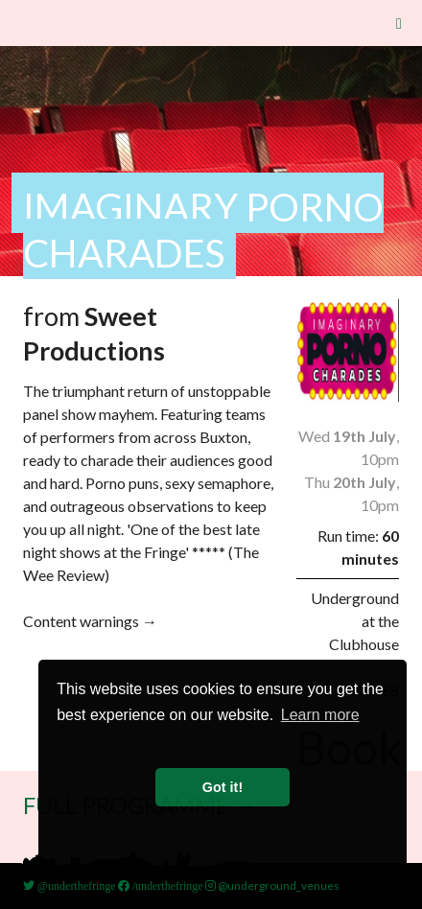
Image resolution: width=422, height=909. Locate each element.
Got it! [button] (222, 787)
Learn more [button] (320, 715)
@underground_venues (272, 885)
